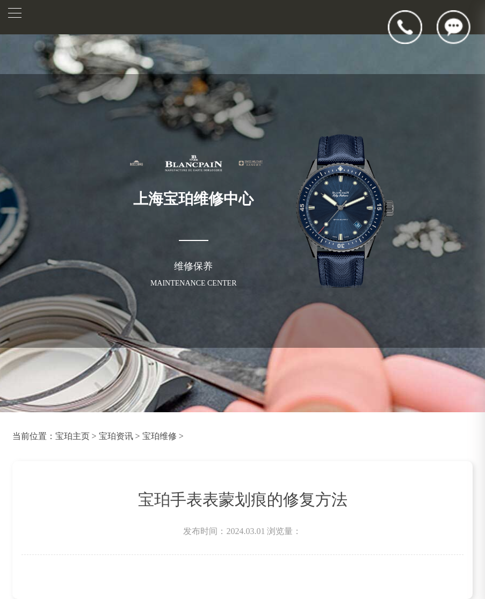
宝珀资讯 (116, 436)
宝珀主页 (72, 436)
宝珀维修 (159, 436)
